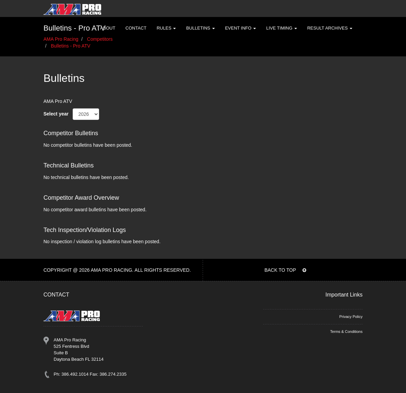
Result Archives (329, 28)
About (107, 28)
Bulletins (200, 28)
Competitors (99, 39)
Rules (166, 28)
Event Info (240, 28)
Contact (136, 28)
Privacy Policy (351, 317)
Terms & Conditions (346, 331)
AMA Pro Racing (60, 39)
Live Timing (281, 28)
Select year (56, 114)
